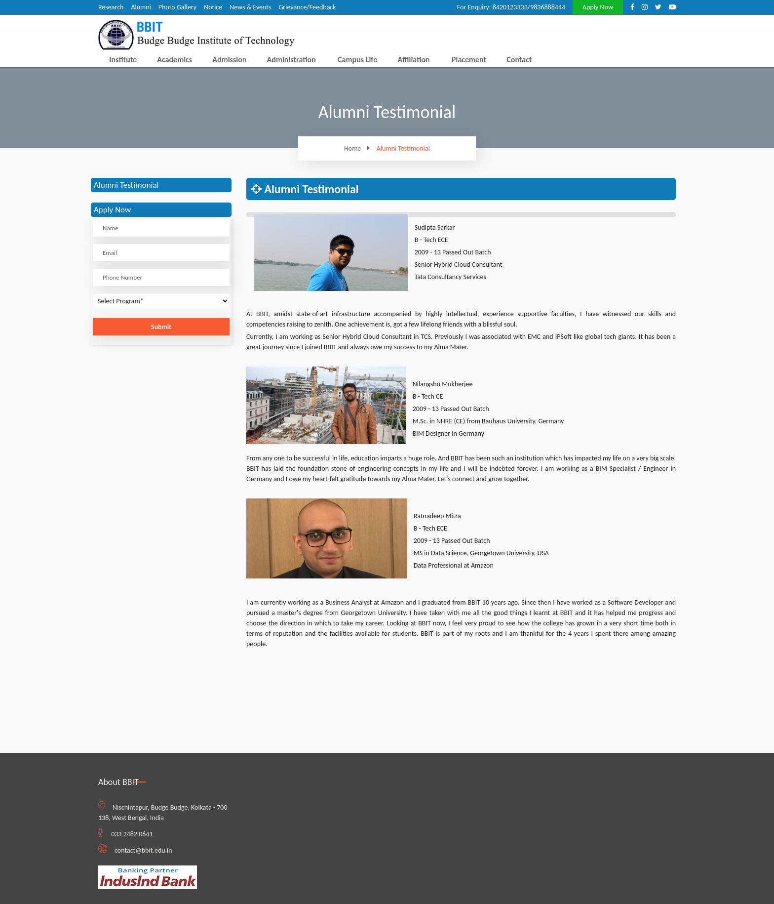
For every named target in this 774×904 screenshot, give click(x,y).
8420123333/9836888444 (529, 7)
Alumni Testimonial (403, 148)
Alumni (141, 7)
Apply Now (597, 7)
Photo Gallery (177, 7)
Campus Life (357, 59)
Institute (123, 59)
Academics (174, 59)
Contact (519, 59)
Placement (469, 59)
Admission (229, 59)
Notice (213, 7)
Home (359, 148)
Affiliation (413, 59)
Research (110, 7)
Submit (161, 327)
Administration (291, 59)
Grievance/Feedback (307, 7)
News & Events (250, 7)
